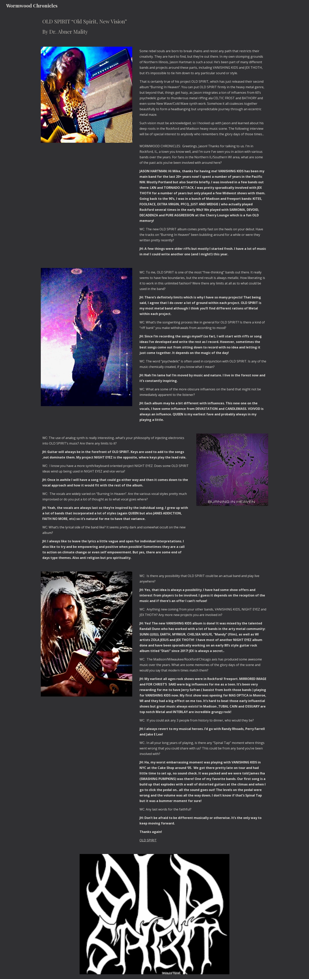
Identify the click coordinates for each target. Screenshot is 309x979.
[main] (154, 26)
